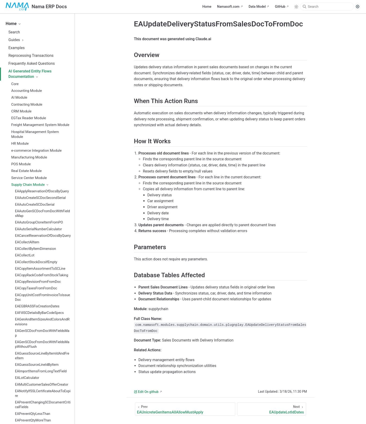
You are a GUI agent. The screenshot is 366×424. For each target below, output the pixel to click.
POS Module (21, 164)
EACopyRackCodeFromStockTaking (41, 275)
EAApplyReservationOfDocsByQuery (42, 191)
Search (14, 32)
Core (15, 84)
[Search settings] (357, 6)
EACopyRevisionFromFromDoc (38, 282)
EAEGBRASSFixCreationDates (37, 306)
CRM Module (21, 111)
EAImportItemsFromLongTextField (41, 371)
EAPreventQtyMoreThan (33, 420)
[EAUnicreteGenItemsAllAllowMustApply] (185, 409)
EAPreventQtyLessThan (32, 414)
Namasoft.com (228, 7)
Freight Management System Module (40, 125)
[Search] (327, 7)
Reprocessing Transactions (31, 55)
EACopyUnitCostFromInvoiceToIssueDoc (42, 297)
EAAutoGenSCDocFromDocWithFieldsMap (42, 213)
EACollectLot (24, 255)
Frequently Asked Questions (31, 63)
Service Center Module (29, 178)
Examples (16, 48)
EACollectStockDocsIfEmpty (36, 262)
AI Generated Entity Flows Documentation (29, 74)
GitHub (280, 7)
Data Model (257, 7)
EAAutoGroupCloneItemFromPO (39, 222)
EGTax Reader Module (28, 118)
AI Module (19, 97)
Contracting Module (26, 104)
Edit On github (146, 392)
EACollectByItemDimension (35, 249)
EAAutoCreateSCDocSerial (34, 205)
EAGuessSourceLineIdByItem (36, 365)
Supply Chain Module (30, 185)
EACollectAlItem (27, 242)
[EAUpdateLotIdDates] (271, 409)
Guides (16, 40)
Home (206, 7)
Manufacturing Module (29, 157)
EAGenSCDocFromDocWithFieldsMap (42, 333)
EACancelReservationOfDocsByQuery (43, 236)
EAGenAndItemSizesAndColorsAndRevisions (42, 321)
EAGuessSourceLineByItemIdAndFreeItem (42, 356)
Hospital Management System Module (35, 134)
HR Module (20, 143)
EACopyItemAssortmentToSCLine (40, 269)
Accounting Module (26, 91)
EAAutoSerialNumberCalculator (38, 229)
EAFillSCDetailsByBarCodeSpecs (39, 313)
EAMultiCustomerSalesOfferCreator (41, 385)
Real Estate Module (26, 171)
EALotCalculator (27, 378)
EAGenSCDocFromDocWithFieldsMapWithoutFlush (42, 344)
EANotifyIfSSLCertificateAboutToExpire (43, 393)
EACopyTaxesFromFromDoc (36, 288)
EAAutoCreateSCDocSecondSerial (40, 198)
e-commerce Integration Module (36, 150)
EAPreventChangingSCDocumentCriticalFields (42, 404)
